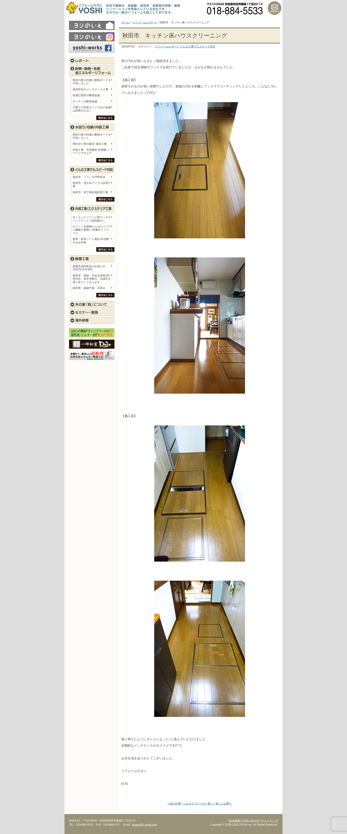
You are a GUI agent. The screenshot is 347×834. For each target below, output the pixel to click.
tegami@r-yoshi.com (144, 824)
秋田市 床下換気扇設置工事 (90, 192)
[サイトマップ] (269, 820)
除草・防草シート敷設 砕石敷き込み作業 (91, 240)
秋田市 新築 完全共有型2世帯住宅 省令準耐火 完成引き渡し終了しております (92, 279)
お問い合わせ (275, 8)
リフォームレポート (167, 46)
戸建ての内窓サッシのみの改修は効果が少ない (92, 109)
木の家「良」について (91, 304)
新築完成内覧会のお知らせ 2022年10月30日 (89, 268)
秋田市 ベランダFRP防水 (89, 177)
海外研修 (91, 320)
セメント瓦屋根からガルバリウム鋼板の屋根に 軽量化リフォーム (92, 230)
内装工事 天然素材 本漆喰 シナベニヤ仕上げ (91, 151)
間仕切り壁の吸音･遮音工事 (90, 144)
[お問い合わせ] (250, 820)
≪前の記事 (174, 803)
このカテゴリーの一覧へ (198, 803)
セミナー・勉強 (91, 312)
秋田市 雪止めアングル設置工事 (92, 184)
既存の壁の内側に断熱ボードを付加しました (92, 82)
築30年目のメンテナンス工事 (90, 89)
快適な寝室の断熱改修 (86, 95)
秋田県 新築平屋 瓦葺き (89, 288)
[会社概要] (234, 820)
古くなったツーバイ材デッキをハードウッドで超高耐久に (92, 219)
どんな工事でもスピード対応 (198, 46)
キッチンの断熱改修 (86, 101)
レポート (91, 60)
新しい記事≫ (224, 803)
